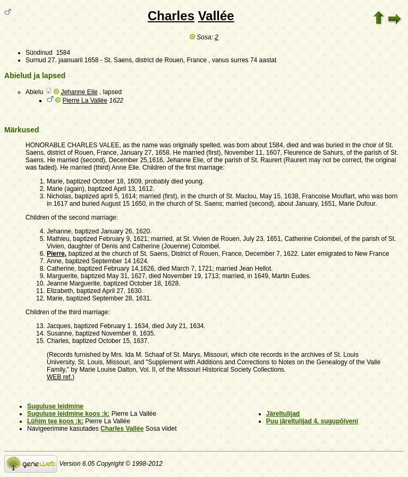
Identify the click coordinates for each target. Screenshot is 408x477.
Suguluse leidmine (55, 406)
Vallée (216, 16)
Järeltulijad (283, 413)
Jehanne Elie (79, 92)
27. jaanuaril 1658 (73, 60)
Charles (171, 16)
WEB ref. (59, 377)
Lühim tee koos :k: (55, 421)
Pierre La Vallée (85, 100)
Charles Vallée (121, 428)
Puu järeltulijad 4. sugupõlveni (312, 421)
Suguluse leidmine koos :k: (68, 413)
